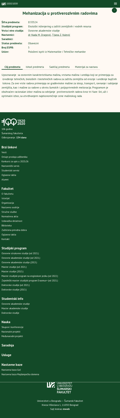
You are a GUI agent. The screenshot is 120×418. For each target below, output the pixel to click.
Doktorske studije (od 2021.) (16, 285)
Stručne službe (9, 211)
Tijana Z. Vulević (61, 35)
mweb (66, 408)
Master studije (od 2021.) (14, 266)
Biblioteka (7, 225)
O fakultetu (7, 193)
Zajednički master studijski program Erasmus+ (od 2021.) (30, 280)
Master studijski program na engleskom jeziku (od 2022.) (30, 275)
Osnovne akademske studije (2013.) (19, 262)
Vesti (4, 152)
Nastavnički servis (10, 165)
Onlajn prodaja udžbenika (14, 156)
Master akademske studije (15, 308)
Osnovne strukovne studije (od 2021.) (20, 253)
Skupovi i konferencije (12, 327)
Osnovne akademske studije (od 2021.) (21, 257)
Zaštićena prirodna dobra (14, 230)
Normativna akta (10, 216)
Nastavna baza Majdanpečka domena (20, 374)
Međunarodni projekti (12, 336)
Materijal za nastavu (86, 67)
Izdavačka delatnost (12, 220)
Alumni (5, 179)
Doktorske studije (10, 312)
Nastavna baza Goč (11, 369)
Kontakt (6, 239)
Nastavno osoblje (10, 207)
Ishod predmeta (34, 67)
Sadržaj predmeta (59, 67)
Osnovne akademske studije (16, 303)
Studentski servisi (10, 170)
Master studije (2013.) (12, 271)
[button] (115, 4)
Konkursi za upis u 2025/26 (15, 161)
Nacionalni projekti (11, 331)
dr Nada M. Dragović (39, 35)
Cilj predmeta (12, 67)
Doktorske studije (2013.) (14, 289)
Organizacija (8, 202)
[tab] (12, 67)
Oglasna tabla (9, 175)
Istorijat (6, 198)
